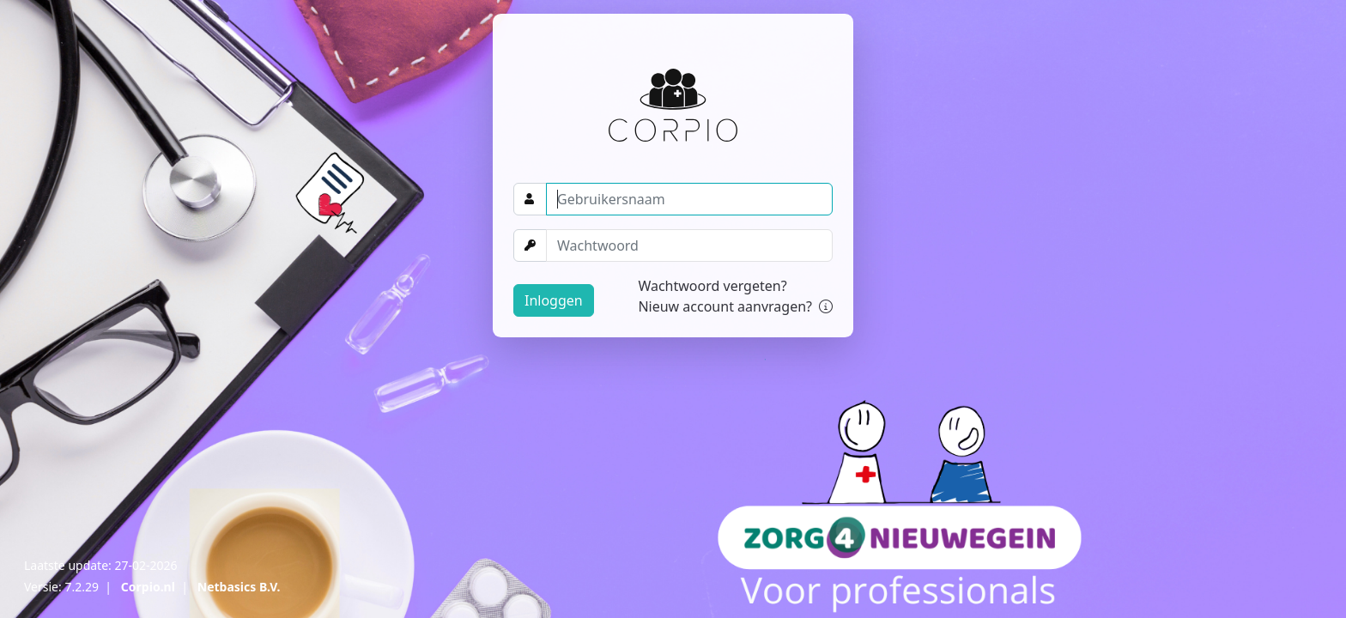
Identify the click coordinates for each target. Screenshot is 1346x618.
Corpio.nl (148, 587)
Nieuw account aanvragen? (735, 306)
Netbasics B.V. (239, 587)
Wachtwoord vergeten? (712, 285)
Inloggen (553, 300)
